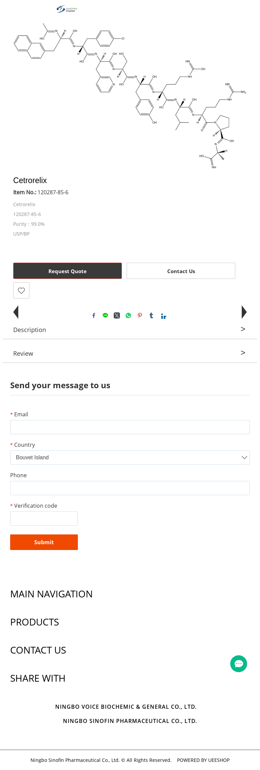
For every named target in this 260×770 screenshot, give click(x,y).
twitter (116, 315)
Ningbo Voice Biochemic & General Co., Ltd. (126, 707)
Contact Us (181, 271)
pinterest (139, 315)
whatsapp (128, 315)
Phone (18, 475)
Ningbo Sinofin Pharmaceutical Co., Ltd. (130, 721)
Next (238, 95)
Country (22, 444)
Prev (22, 95)
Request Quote (67, 271)
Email (19, 414)
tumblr (151, 315)
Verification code (33, 505)
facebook (93, 315)
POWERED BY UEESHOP (203, 760)
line (105, 315)
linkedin (162, 315)
